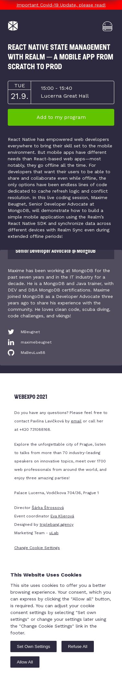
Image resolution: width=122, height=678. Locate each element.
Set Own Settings (33, 646)
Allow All (25, 662)
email (76, 421)
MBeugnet (30, 332)
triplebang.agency (56, 524)
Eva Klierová (62, 516)
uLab (54, 533)
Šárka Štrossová (48, 507)
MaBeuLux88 (33, 352)
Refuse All (77, 646)
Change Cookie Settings (37, 548)
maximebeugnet (36, 342)
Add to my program (61, 117)
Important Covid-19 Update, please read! (61, 4)
